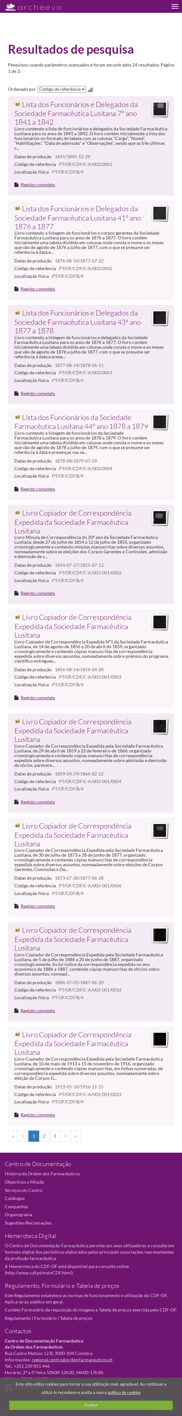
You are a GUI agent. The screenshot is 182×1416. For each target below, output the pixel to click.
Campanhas (16, 1206)
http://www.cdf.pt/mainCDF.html (38, 1272)
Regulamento (18, 1318)
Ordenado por (22, 89)
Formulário (45, 1318)
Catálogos (15, 1198)
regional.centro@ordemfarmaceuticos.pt (72, 1359)
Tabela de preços (76, 1318)
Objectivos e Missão (24, 1182)
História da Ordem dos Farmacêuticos (42, 1173)
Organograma (18, 1214)
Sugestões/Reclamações (28, 1222)
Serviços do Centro (23, 1190)
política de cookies (124, 1392)
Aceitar (91, 1404)
